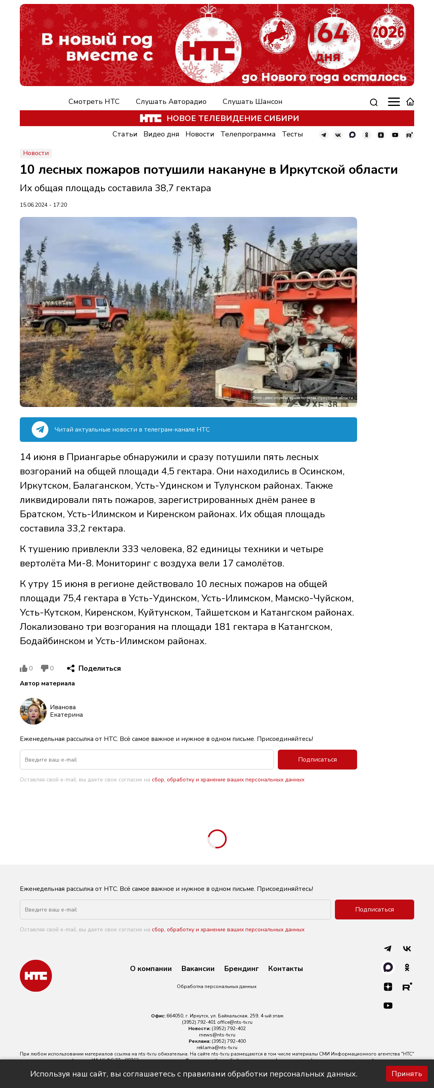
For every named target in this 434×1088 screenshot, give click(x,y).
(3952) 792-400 (229, 1041)
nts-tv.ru (147, 1054)
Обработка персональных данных (216, 986)
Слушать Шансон (253, 101)
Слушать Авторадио (171, 101)
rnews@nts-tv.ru (217, 1035)
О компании (151, 969)
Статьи (125, 134)
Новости (199, 134)
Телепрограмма (248, 134)
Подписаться (317, 759)
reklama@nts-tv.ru (217, 1047)
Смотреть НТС (94, 101)
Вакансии (198, 969)
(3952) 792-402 (229, 1028)
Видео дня (161, 134)
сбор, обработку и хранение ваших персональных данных (228, 779)
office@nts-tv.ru (234, 1022)
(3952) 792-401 (199, 1022)
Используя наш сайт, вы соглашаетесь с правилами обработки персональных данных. (194, 1074)
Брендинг (241, 969)
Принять (407, 1073)
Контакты (285, 969)
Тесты (292, 134)
